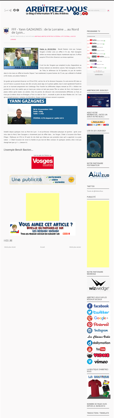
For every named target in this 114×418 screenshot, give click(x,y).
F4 (54, 36)
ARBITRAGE (38, 36)
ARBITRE (43, 36)
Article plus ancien (75, 247)
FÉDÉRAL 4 (58, 36)
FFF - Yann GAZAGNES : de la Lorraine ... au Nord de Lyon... (45, 31)
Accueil (42, 247)
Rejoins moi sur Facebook (17, 10)
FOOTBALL (67, 36)
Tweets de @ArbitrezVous (95, 191)
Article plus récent (10, 247)
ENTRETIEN (50, 36)
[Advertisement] (42, 207)
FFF (63, 36)
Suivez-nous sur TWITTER (14, 10)
